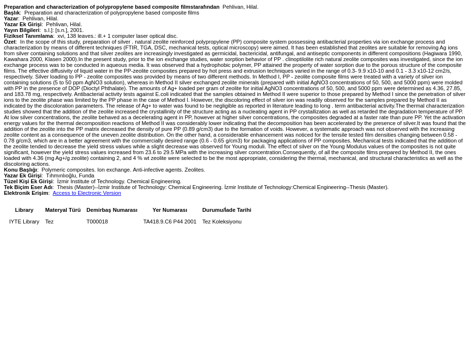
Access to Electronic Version (87, 193)
